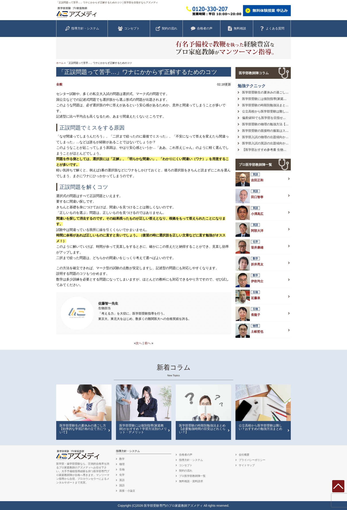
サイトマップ (247, 465)
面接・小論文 (127, 490)
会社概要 (244, 454)
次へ (139, 343)
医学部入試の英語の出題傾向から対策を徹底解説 (276, 143)
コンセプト (129, 28)
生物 (122, 469)
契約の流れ (166, 28)
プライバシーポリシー (252, 460)
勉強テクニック (252, 86)
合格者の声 (201, 28)
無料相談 (236, 28)
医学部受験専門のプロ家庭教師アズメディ (173, 505)
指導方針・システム (82, 28)
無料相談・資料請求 (191, 481)
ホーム (60, 63)
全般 (59, 84)
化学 (122, 474)
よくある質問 (272, 28)
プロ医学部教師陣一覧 (255, 164)
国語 (122, 485)
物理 (122, 464)
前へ (148, 343)
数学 (122, 458)
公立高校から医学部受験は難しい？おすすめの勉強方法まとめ (285, 111)
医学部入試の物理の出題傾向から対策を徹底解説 (276, 137)
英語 (122, 480)
